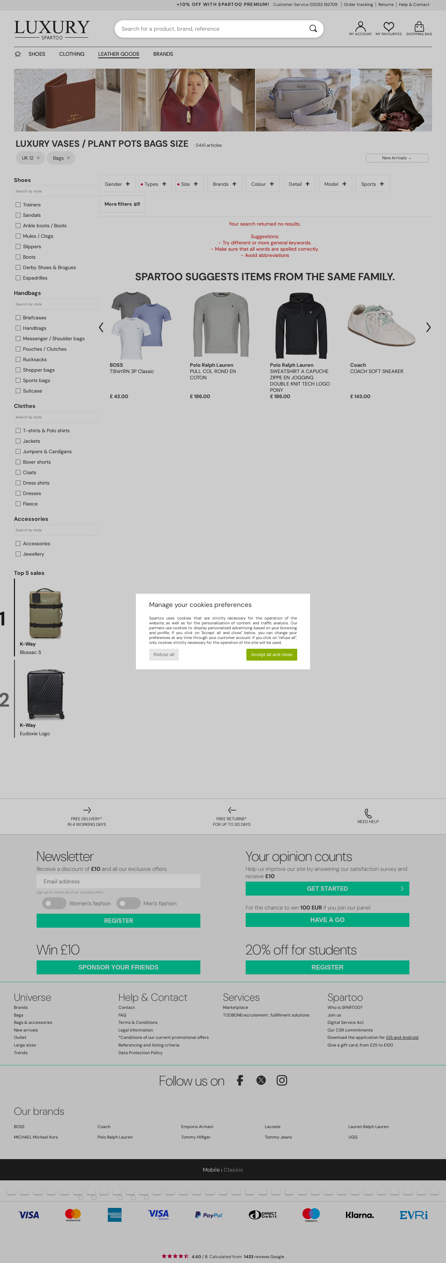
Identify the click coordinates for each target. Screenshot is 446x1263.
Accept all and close (272, 654)
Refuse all (164, 654)
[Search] (313, 29)
